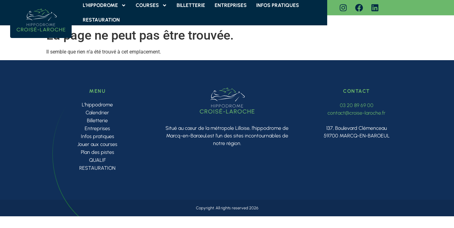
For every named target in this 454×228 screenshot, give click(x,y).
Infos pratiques (97, 136)
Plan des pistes (97, 152)
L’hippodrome (97, 105)
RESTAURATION (101, 20)
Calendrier (97, 113)
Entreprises (97, 128)
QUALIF (97, 160)
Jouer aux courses (97, 144)
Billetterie (97, 120)
